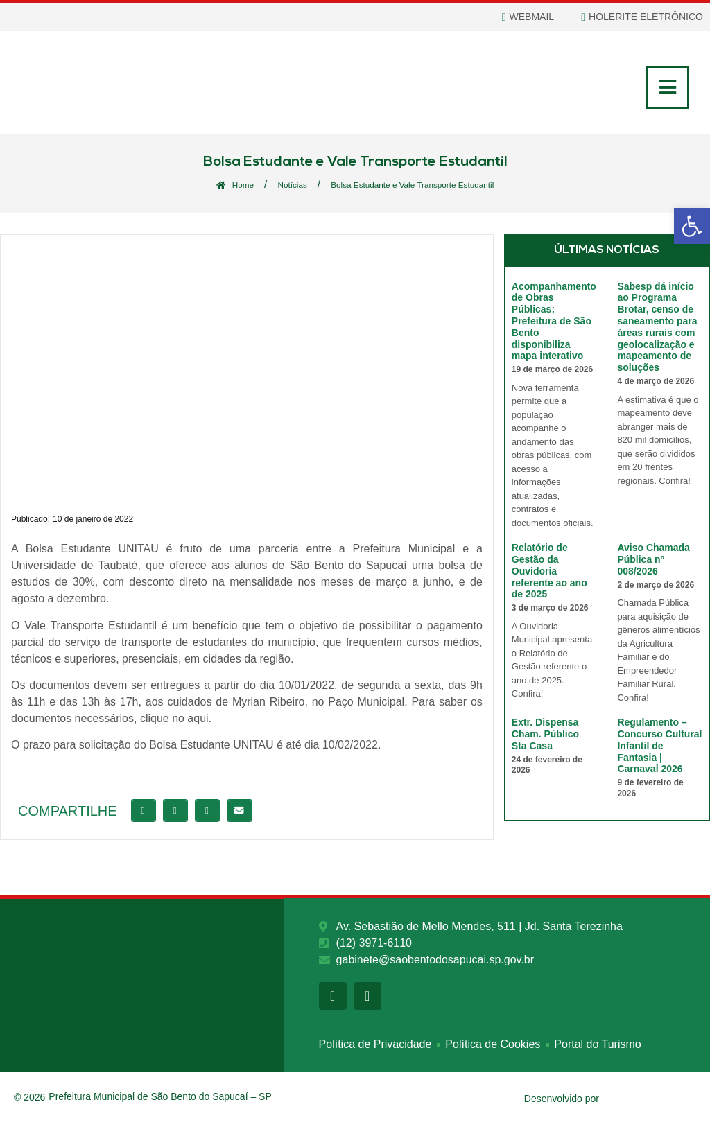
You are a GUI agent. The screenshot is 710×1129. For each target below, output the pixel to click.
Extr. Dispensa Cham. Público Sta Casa (545, 737)
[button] (143, 813)
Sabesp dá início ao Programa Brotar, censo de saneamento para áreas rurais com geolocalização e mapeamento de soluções (657, 329)
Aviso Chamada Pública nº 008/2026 (653, 562)
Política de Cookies (492, 1049)
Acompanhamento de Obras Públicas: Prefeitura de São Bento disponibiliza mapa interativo (554, 324)
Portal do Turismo (597, 1049)
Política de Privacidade (375, 1049)
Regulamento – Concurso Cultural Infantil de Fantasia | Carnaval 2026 (659, 749)
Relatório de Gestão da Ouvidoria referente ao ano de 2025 (549, 574)
